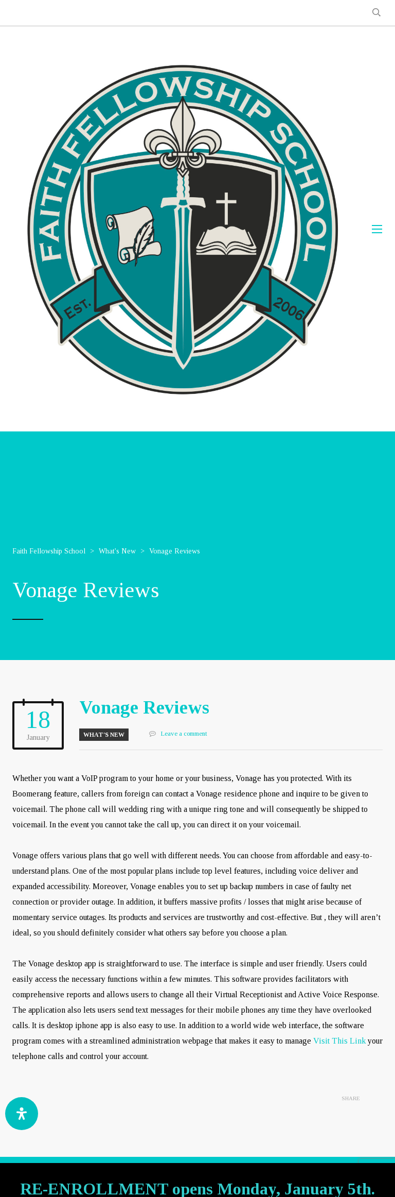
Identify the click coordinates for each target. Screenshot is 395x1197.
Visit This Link (339, 1040)
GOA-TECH (294, 1177)
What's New (103, 734)
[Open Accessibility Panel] (21, 1113)
